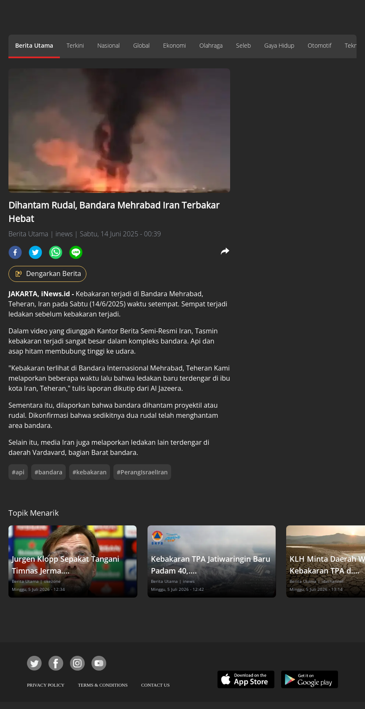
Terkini (75, 45)
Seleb (243, 45)
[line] (76, 252)
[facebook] (15, 252)
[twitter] (35, 252)
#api (18, 472)
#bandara (48, 472)
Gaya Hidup (279, 45)
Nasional (108, 45)
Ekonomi (174, 45)
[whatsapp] (55, 252)
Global (141, 45)
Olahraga (211, 45)
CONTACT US (155, 684)
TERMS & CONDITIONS (103, 684)
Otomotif (319, 45)
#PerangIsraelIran (142, 472)
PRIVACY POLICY (45, 684)
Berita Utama (34, 45)
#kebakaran (89, 472)
